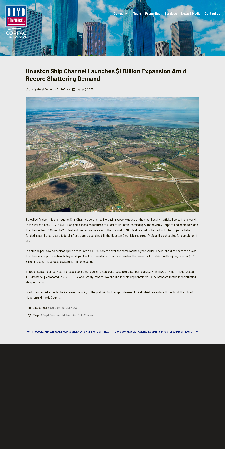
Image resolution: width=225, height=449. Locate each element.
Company (121, 13)
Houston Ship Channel (80, 315)
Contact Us (212, 13)
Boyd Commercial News (63, 307)
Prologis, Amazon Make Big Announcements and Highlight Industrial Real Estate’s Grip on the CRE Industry (68, 331)
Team (137, 13)
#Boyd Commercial (53, 315)
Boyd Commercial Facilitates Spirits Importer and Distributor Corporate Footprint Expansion (157, 331)
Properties (152, 13)
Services (171, 13)
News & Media (190, 13)
